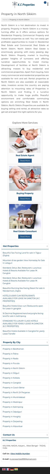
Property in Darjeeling (12, 421)
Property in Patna (10, 354)
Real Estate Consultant (25, 231)
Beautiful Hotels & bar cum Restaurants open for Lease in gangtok (23, 307)
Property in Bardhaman (13, 349)
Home (5, 20)
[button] (20, 453)
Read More (25, 160)
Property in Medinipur (12, 402)
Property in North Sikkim (14, 368)
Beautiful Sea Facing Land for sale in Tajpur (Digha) (22, 254)
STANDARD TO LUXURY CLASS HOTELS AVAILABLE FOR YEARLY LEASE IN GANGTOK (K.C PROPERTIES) (23, 323)
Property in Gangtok (12, 383)
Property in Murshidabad (14, 397)
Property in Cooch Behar (14, 387)
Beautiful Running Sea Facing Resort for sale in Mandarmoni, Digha (24, 289)
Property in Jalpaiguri (12, 412)
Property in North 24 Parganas (16, 392)
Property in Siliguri (11, 373)
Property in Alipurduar (13, 426)
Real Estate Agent (25, 155)
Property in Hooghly (12, 416)
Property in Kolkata (11, 378)
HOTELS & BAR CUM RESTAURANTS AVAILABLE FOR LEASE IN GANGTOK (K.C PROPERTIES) (21, 298)
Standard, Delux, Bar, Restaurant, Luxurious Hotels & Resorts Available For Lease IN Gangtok (22, 270)
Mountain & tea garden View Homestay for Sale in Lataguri (24, 261)
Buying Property (24, 193)
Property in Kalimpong (13, 407)
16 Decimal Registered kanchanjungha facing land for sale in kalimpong (23, 314)
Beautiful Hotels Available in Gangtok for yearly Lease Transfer (24, 332)
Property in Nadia (10, 358)
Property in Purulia (11, 363)
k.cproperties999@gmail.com (23, 459)
